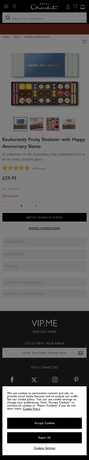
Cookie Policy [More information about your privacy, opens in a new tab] (31, 409)
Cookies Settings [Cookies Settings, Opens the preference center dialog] (44, 448)
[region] (44, 420)
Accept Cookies (44, 423)
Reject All (44, 438)
